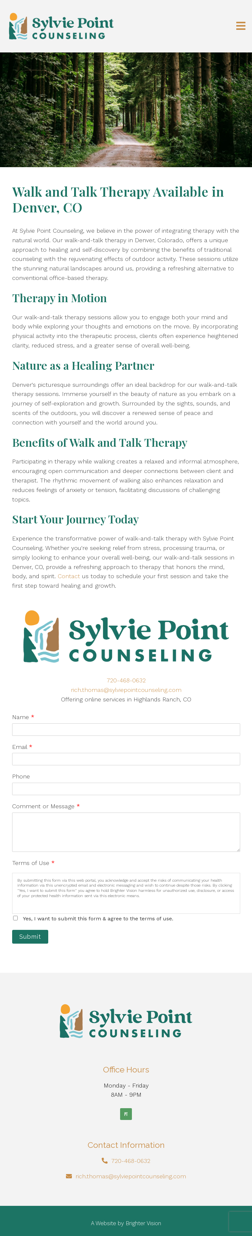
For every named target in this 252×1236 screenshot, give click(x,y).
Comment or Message (46, 806)
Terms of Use (33, 862)
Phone (21, 776)
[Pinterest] (126, 1114)
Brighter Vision (143, 1223)
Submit (30, 936)
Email (22, 746)
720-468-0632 (126, 680)
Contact (69, 576)
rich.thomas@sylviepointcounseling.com (126, 689)
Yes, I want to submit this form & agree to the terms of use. (98, 918)
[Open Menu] (240, 26)
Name (23, 717)
